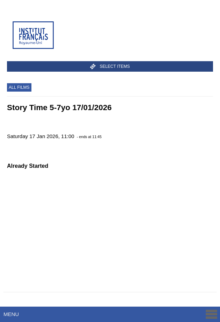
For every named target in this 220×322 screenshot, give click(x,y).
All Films (19, 87)
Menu (110, 314)
